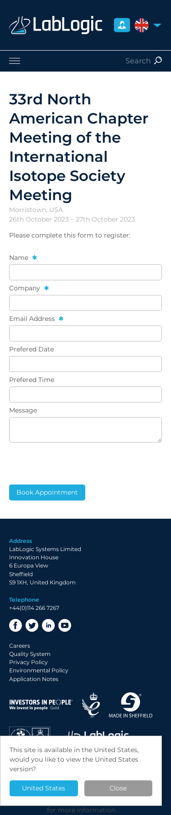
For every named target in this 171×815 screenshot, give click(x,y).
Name (19, 257)
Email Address (33, 319)
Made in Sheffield (131, 704)
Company (25, 288)
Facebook (15, 625)
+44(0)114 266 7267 (34, 607)
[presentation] (78, 463)
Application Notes (33, 679)
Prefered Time (31, 380)
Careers (19, 645)
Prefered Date (31, 349)
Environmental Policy (38, 670)
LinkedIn (48, 625)
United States (43, 788)
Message (23, 410)
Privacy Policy (28, 662)
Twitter (32, 625)
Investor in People (41, 705)
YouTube (64, 625)
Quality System (30, 653)
